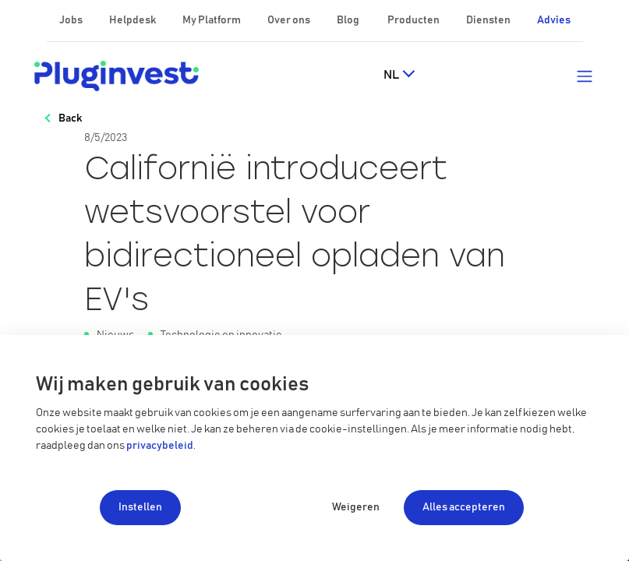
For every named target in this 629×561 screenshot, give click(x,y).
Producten (414, 20)
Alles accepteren (463, 507)
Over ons (289, 20)
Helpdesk (133, 20)
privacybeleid (159, 445)
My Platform (211, 20)
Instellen (140, 507)
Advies (554, 20)
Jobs (71, 20)
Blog (349, 20)
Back (70, 118)
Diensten (489, 20)
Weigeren (356, 507)
